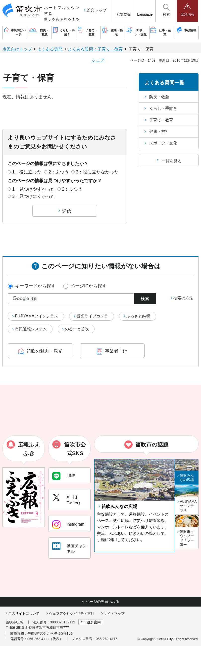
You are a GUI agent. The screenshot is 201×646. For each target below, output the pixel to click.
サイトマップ (114, 613)
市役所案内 (92, 622)
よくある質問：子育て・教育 (95, 49)
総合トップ (96, 10)
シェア (98, 60)
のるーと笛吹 (77, 329)
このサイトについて (24, 613)
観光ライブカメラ (92, 316)
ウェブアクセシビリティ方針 (71, 613)
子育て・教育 (161, 120)
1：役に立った (27, 172)
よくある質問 (50, 49)
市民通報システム (31, 329)
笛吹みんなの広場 (119, 506)
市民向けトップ (17, 49)
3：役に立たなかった (97, 172)
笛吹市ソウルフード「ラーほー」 (187, 538)
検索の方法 (183, 298)
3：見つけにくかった (33, 196)
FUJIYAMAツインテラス (36, 316)
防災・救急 (159, 97)
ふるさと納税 (138, 316)
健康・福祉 (159, 131)
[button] (123, 11)
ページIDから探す (88, 285)
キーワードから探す (35, 285)
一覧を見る (172, 161)
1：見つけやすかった (33, 189)
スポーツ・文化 (163, 143)
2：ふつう (59, 172)
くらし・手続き (163, 108)
